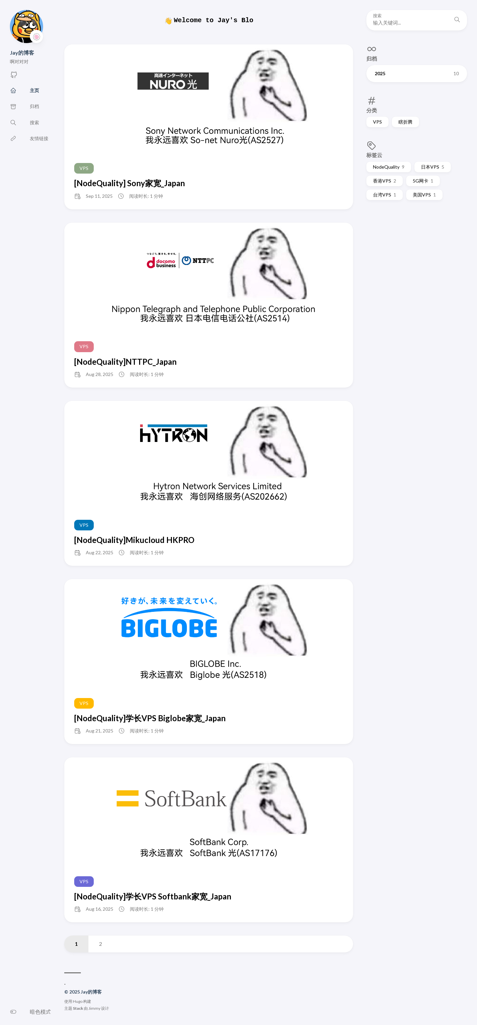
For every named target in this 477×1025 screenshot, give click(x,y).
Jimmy (94, 1008)
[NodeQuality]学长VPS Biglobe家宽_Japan (150, 718)
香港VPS (384, 181)
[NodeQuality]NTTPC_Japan (125, 361)
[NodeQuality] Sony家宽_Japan (129, 183)
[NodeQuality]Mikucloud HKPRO (134, 540)
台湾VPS (384, 194)
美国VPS (424, 194)
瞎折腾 (405, 122)
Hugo (77, 1001)
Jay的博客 (22, 52)
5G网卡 (423, 181)
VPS (377, 122)
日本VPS (432, 167)
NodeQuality (388, 167)
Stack (78, 1008)
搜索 (377, 15)
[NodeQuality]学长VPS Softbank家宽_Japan (152, 896)
